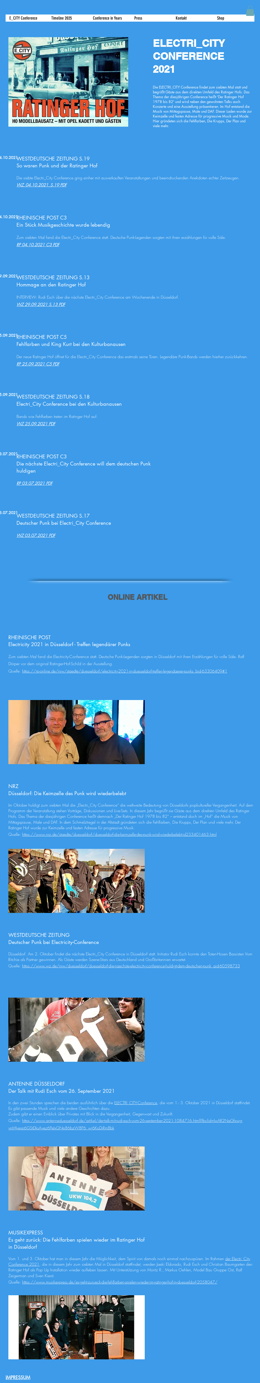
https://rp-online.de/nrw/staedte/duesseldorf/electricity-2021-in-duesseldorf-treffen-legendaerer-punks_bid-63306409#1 (124, 671)
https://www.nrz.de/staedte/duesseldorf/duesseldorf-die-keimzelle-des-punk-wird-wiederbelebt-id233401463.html (119, 834)
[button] (151, 18)
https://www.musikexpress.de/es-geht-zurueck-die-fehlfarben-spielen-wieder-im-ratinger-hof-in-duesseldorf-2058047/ (119, 1282)
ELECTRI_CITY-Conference (135, 1102)
